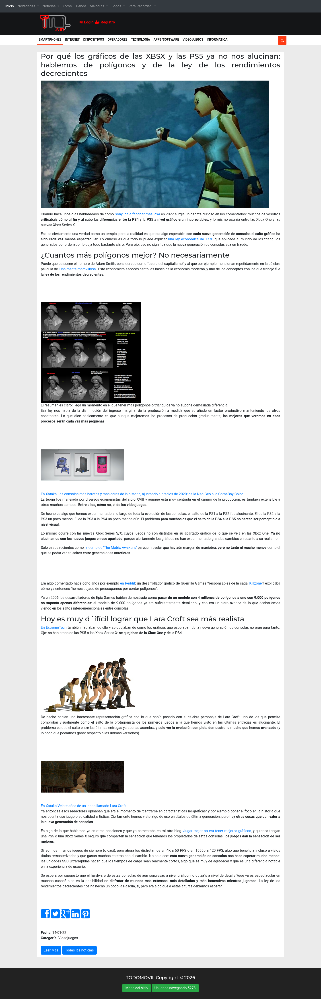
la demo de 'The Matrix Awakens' (111, 547)
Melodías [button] (97, 6)
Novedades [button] (26, 6)
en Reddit (127, 583)
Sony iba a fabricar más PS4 (137, 214)
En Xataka (49, 494)
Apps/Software (166, 39)
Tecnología (140, 39)
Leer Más (51, 950)
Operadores (118, 39)
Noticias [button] (50, 6)
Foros (67, 6)
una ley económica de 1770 (190, 239)
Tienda (80, 6)
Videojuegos (193, 39)
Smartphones (51, 39)
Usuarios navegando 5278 (175, 988)
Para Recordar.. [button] (140, 6)
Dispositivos (93, 39)
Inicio (10, 5)
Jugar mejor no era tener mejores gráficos (217, 831)
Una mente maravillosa (78, 269)
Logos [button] (116, 6)
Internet (72, 39)
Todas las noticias (79, 950)
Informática (217, 39)
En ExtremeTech (54, 627)
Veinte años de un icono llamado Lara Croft (92, 806)
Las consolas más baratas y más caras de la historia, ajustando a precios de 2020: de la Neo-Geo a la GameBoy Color (150, 494)
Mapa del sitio (136, 988)
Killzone (255, 583)
